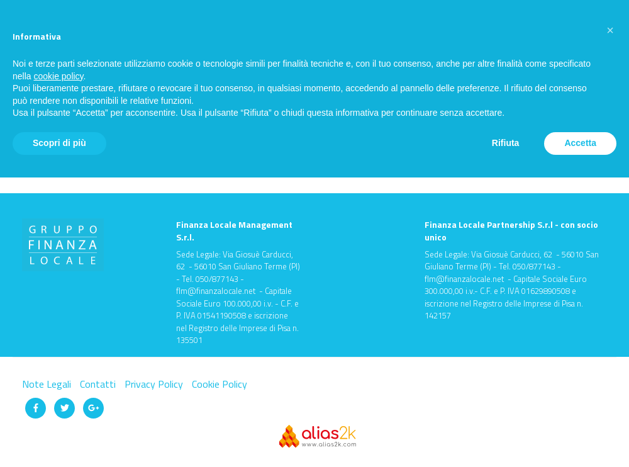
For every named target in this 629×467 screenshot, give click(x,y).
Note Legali (48, 383)
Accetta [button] (580, 143)
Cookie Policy (219, 383)
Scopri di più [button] (59, 143)
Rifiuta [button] (506, 143)
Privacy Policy (155, 383)
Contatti (99, 383)
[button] (610, 30)
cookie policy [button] (58, 76)
